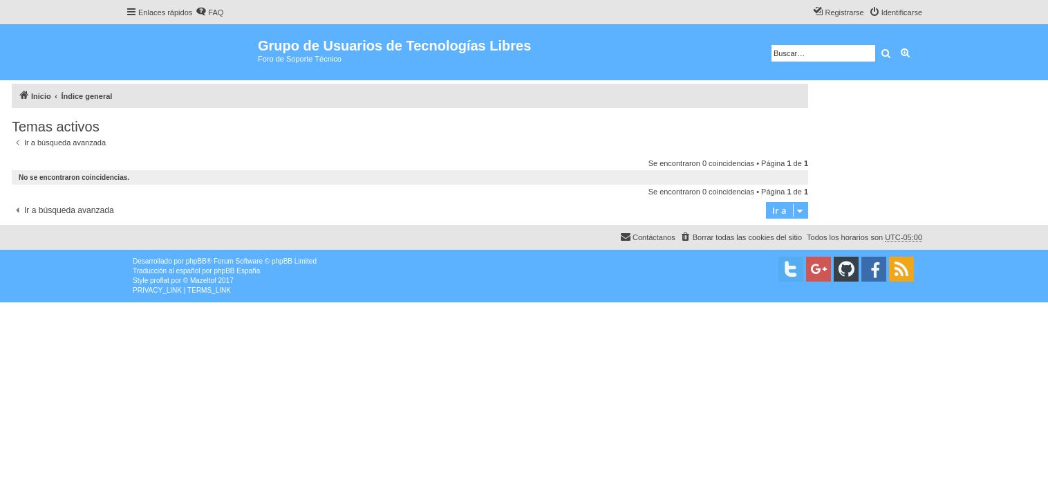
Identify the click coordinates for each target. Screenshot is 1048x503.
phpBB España (237, 271)
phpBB (196, 261)
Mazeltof (203, 280)
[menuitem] (209, 12)
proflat (159, 280)
